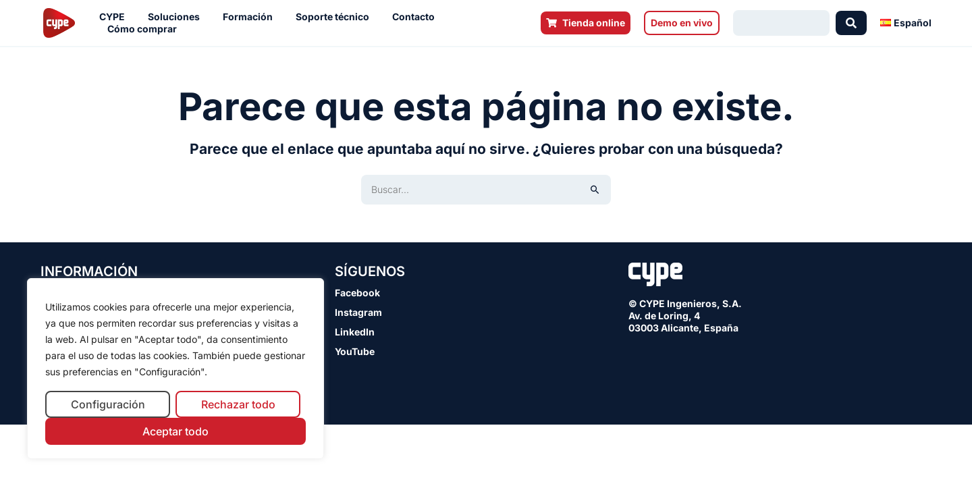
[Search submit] (851, 23)
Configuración (108, 404)
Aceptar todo (175, 431)
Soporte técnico (336, 17)
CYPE (115, 17)
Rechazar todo (238, 404)
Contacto (416, 17)
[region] (175, 369)
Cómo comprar (145, 29)
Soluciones (177, 17)
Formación (251, 17)
